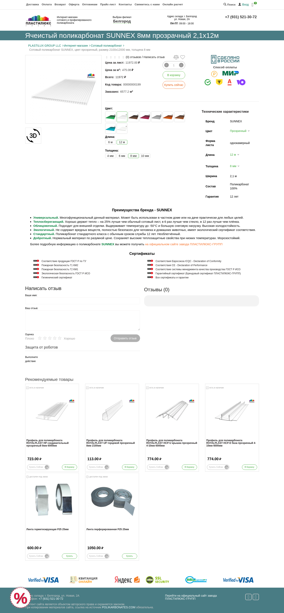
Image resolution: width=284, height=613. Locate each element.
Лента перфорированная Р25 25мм (107, 529)
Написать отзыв (154, 57)
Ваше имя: (31, 295)
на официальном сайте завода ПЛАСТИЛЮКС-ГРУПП (183, 244)
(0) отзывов (133, 57)
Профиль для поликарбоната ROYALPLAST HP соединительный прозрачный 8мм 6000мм (47, 443)
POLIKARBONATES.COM (118, 607)
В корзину (173, 75)
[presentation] (76, 363)
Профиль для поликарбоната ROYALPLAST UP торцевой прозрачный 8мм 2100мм (110, 443)
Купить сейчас (173, 85)
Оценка (29, 334)
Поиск (229, 4)
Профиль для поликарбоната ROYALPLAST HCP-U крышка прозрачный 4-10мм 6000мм (171, 443)
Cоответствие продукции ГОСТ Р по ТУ (64, 261)
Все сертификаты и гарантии (172, 277)
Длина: (110, 136)
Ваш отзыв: (31, 308)
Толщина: (112, 150)
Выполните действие (31, 359)
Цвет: (109, 108)
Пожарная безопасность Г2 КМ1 (60, 269)
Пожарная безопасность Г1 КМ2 (60, 265)
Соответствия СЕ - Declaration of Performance (182, 265)
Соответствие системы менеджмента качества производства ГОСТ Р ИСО (198, 269)
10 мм (145, 155)
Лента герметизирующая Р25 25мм (47, 529)
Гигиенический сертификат (57, 277)
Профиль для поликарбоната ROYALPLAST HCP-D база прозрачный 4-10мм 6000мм (231, 443)
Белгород (122, 21)
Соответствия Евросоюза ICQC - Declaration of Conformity (188, 261)
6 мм (122, 155)
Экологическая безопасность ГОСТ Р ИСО (66, 273)
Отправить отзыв (125, 338)
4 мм (110, 155)
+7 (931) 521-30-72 (241, 17)
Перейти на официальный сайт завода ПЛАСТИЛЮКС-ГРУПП (191, 597)
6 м (110, 142)
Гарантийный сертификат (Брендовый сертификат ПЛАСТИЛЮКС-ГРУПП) (198, 273)
